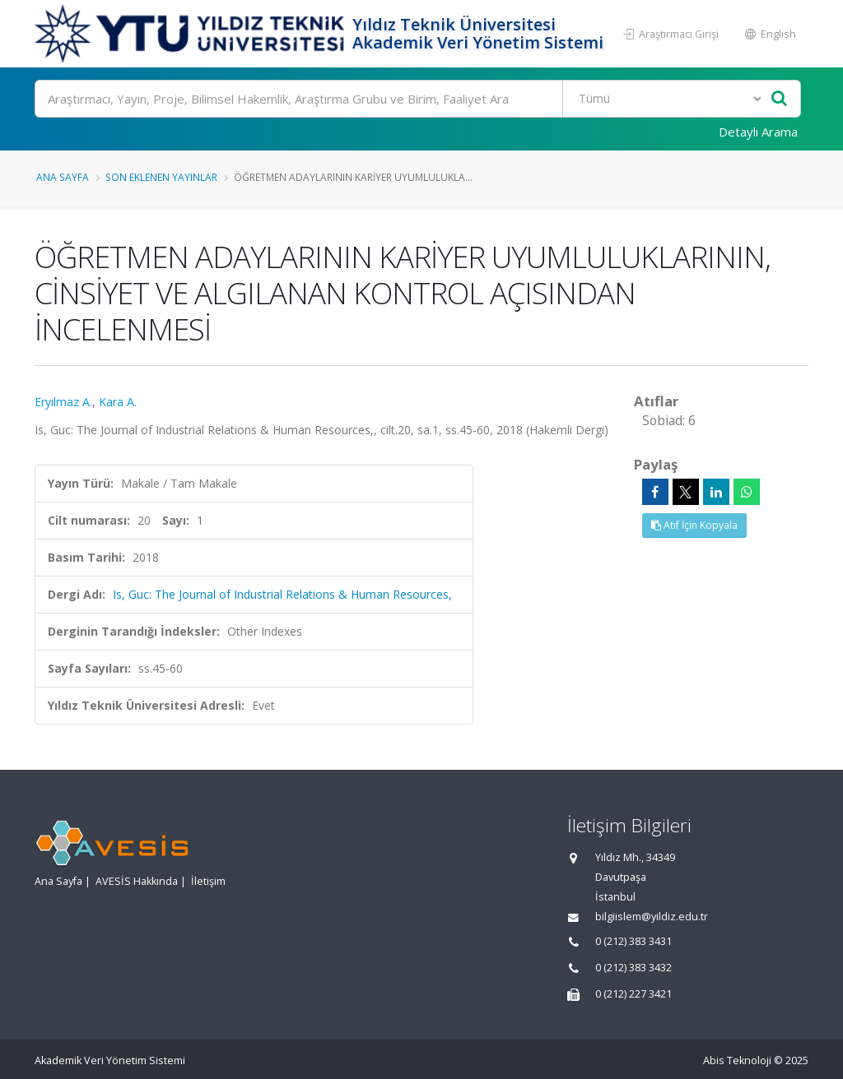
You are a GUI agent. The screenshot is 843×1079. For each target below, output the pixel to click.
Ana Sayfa (62, 176)
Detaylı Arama (758, 131)
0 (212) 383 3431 (633, 941)
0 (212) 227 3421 (633, 994)
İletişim (208, 881)
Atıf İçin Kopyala (694, 525)
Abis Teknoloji (737, 1060)
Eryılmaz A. (63, 402)
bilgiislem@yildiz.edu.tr (651, 917)
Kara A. (118, 402)
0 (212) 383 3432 (633, 968)
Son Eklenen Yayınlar (161, 176)
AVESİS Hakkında (136, 881)
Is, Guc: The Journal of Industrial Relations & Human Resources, (282, 594)
